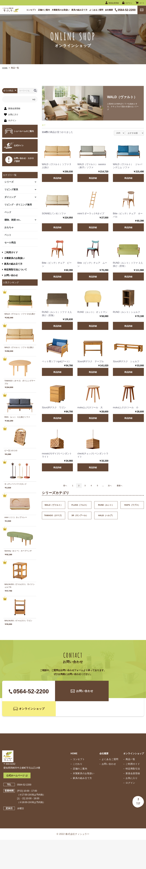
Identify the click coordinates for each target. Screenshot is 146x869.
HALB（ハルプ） (106, 517)
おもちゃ (9, 227)
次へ (112, 486)
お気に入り (130, 807)
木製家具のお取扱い (13, 258)
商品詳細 (57, 179)
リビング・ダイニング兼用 (18, 204)
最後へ (123, 486)
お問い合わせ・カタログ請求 (24, 159)
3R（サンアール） (79, 517)
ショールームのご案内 (24, 131)
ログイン (129, 812)
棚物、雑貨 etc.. (12, 220)
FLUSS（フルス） (79, 506)
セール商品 (10, 242)
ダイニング (10, 197)
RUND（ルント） (106, 506)
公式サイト (19, 145)
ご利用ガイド (10, 252)
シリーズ (9, 182)
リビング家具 (11, 189)
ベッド (7, 212)
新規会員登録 (131, 802)
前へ (61, 486)
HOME (5, 68)
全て (44, 126)
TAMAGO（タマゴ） (53, 517)
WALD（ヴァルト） (53, 506)
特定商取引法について (14, 269)
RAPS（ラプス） (132, 506)
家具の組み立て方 (12, 264)
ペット (7, 235)
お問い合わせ (10, 275)
